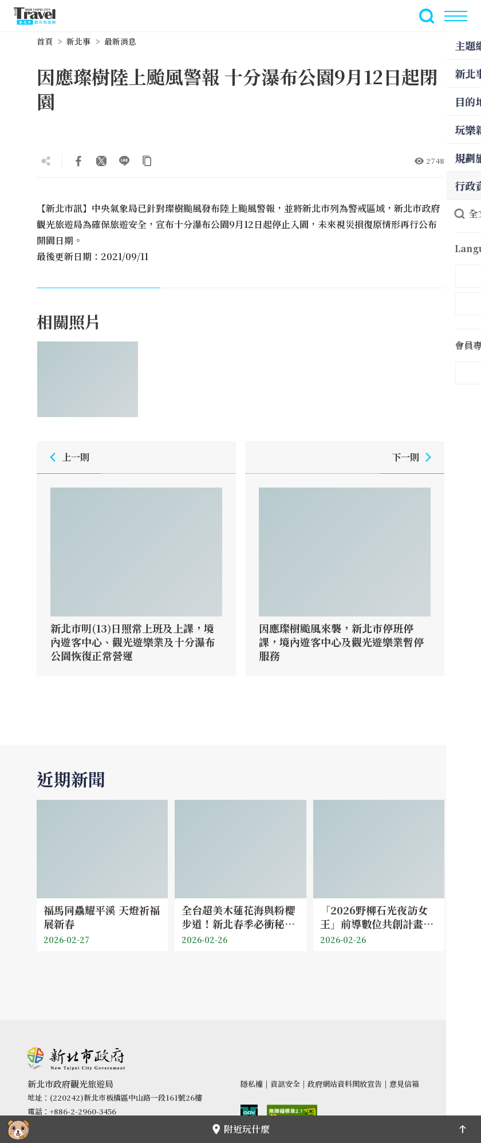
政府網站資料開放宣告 (344, 1083)
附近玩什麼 (240, 1129)
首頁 (45, 41)
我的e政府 (249, 1113)
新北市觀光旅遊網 (41, 16)
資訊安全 (285, 1083)
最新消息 (120, 41)
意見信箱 (404, 1083)
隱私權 (251, 1083)
